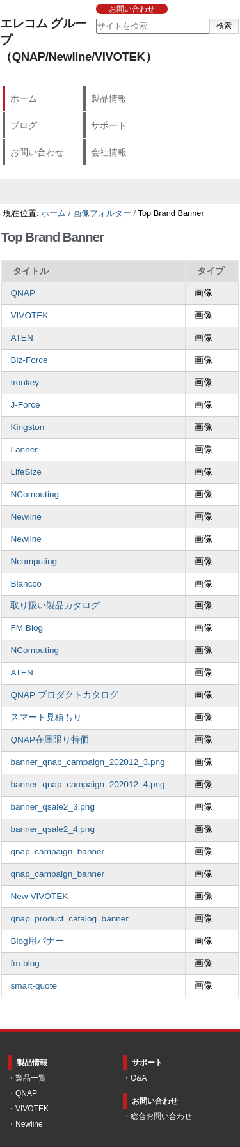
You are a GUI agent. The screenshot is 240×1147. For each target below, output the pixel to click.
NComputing (34, 494)
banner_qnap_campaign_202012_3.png (87, 762)
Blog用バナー (36, 941)
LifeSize (25, 472)
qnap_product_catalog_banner (69, 918)
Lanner (23, 449)
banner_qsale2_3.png (52, 807)
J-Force (25, 405)
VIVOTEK (29, 315)
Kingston (27, 427)
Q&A (139, 1078)
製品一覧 (30, 1078)
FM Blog (26, 628)
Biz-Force (28, 360)
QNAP (22, 293)
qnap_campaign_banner (57, 851)
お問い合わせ (132, 9)
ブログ (23, 125)
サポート (109, 125)
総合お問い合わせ (161, 1116)
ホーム (23, 98)
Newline (25, 516)
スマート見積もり (46, 717)
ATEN (21, 338)
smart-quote (33, 985)
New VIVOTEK (39, 896)
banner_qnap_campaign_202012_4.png (87, 784)
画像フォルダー (102, 213)
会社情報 (109, 152)
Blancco (25, 584)
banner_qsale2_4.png (52, 829)
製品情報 (109, 98)
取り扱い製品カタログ (55, 605)
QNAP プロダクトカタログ (64, 695)
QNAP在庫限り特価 (49, 739)
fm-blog (24, 963)
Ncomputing (33, 561)
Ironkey (24, 382)
